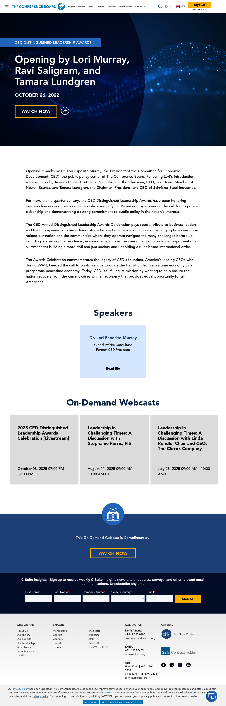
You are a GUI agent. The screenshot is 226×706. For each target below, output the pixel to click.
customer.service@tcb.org (140, 638)
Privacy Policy (21, 688)
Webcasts (94, 630)
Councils (111, 6)
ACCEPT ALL (91, 702)
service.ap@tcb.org (136, 677)
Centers (100, 6)
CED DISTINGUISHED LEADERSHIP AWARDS (53, 42)
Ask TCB (94, 643)
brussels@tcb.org (135, 654)
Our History (23, 634)
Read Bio (113, 368)
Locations (22, 655)
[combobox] (180, 6)
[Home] (39, 6)
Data (90, 6)
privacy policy (40, 696)
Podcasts (94, 634)
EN (180, 6)
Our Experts (24, 639)
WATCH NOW (36, 111)
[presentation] (217, 454)
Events (81, 6)
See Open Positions (185, 634)
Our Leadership (26, 643)
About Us (140, 6)
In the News (24, 647)
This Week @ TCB (99, 647)
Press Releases (25, 651)
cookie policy (112, 692)
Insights (71, 6)
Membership (125, 6)
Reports (57, 643)
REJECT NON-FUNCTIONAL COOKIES (121, 702)
